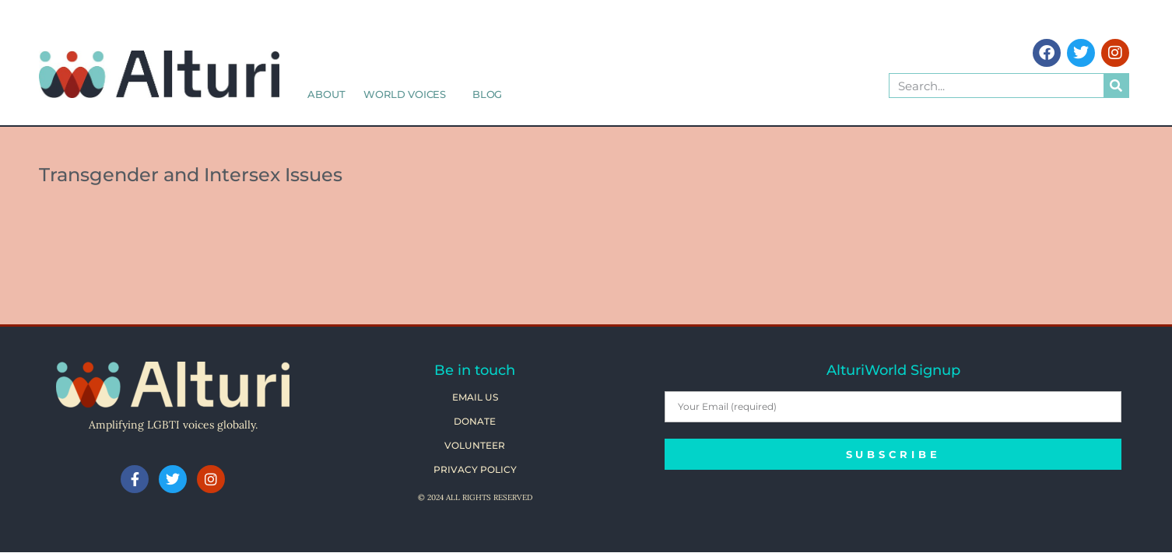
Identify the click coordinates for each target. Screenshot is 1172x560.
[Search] (1116, 85)
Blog (487, 94)
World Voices (408, 94)
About (326, 94)
